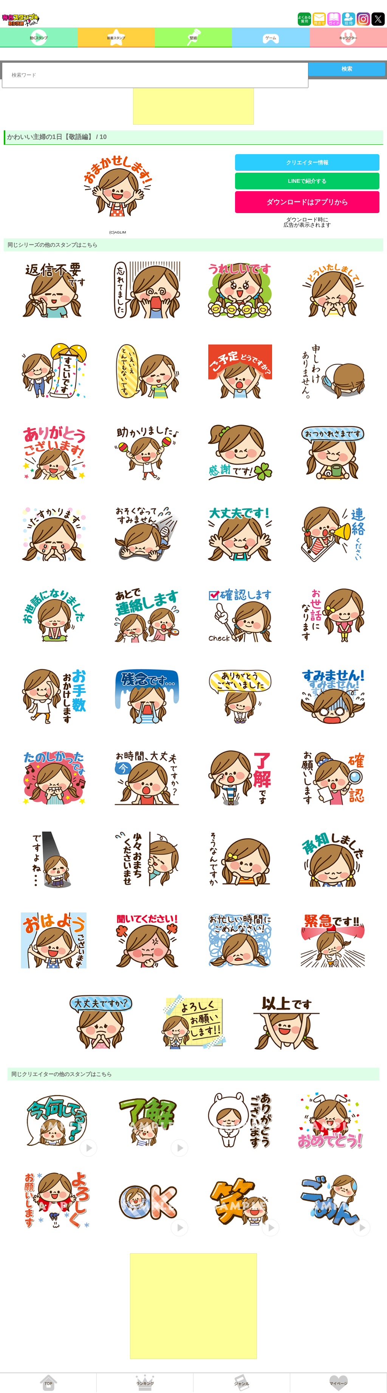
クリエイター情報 (307, 162)
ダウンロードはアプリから (307, 202)
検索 (347, 69)
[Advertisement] (193, 106)
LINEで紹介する (307, 181)
